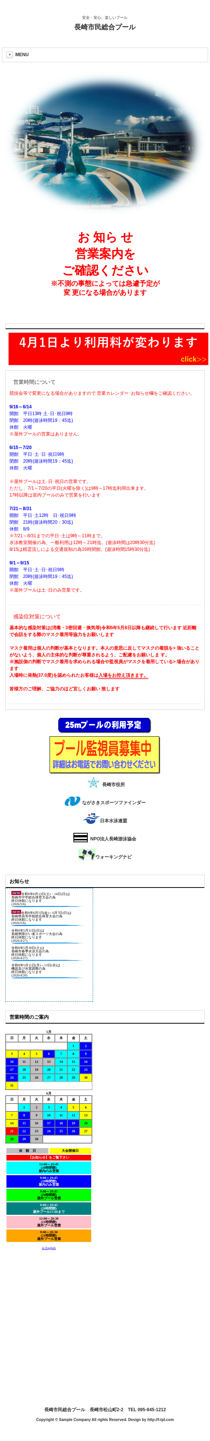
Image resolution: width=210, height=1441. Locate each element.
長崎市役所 (105, 784)
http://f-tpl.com (160, 1420)
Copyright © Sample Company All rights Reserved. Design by (92, 1420)
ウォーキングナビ (105, 857)
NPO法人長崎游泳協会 (104, 839)
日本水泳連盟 (105, 820)
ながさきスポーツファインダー (104, 802)
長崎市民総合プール (104, 27)
